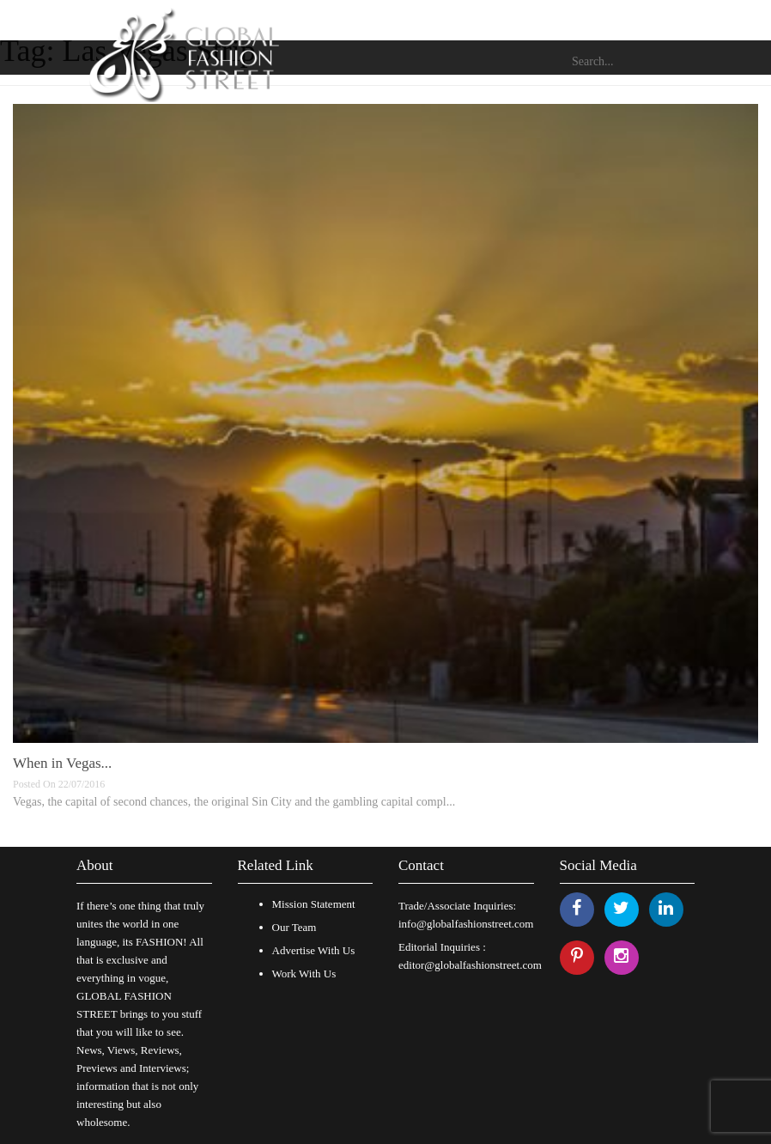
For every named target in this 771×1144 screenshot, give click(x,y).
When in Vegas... (62, 763)
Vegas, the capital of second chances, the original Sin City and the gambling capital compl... (234, 801)
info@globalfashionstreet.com (465, 923)
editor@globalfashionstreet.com (470, 964)
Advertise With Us (313, 950)
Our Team (294, 927)
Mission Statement (313, 904)
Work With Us (304, 973)
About (94, 865)
